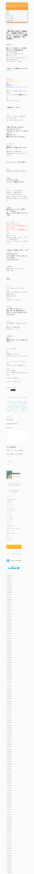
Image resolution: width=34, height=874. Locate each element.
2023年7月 (9, 655)
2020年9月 (9, 737)
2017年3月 (9, 838)
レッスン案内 (10, 518)
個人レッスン (10, 523)
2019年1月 (9, 785)
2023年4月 (9, 662)
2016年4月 (9, 865)
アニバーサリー (10, 504)
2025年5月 (9, 602)
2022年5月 (9, 689)
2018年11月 (9, 790)
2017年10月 (9, 821)
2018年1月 (9, 814)
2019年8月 (9, 768)
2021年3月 (9, 722)
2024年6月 (9, 628)
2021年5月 (9, 718)
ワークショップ (10, 521)
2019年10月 (9, 763)
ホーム (8, 11)
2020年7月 (9, 742)
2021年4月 (9, 720)
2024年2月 (9, 638)
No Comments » (23, 397)
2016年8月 (9, 855)
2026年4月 (9, 575)
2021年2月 (9, 725)
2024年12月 (9, 614)
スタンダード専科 (10, 509)
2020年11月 (9, 732)
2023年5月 (9, 660)
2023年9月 (9, 650)
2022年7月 (9, 684)
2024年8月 (9, 623)
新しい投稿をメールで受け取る (15, 454)
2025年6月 (9, 599)
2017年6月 (9, 831)
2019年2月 (9, 783)
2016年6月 (9, 860)
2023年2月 (9, 667)
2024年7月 (9, 626)
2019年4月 (9, 778)
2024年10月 (9, 619)
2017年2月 (9, 841)
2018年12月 (9, 788)
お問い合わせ (10, 20)
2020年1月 (9, 756)
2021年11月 (9, 703)
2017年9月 (9, 824)
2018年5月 (9, 804)
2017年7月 (9, 829)
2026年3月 (9, 578)
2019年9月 (9, 766)
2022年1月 (9, 698)
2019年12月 (9, 759)
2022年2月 (9, 696)
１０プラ (9, 540)
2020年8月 (9, 739)
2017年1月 (9, 843)
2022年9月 (9, 679)
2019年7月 (9, 771)
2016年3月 (9, 867)
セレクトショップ (10, 511)
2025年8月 (9, 594)
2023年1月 (9, 669)
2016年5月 (9, 862)
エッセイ (9, 506)
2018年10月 (9, 792)
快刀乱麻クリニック (11, 526)
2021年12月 (9, 701)
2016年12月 (9, 845)
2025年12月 (9, 585)
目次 (8, 13)
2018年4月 (9, 807)
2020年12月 (9, 730)
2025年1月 (9, 611)
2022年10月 (9, 677)
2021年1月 (9, 727)
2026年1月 (9, 582)
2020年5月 (9, 746)
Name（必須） (9, 419)
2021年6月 (9, 715)
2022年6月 (9, 686)
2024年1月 (9, 640)
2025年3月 (9, 606)
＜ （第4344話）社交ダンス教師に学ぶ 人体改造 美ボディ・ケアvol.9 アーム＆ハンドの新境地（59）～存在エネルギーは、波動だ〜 (17, 403)
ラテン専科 (9, 516)
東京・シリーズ (10, 531)
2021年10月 (9, 705)
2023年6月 (9, 657)
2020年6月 (9, 744)
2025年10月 (9, 590)
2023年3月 (9, 664)
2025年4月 (9, 604)
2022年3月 (9, 693)
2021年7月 (9, 713)
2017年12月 (9, 817)
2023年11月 (9, 645)
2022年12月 (9, 672)
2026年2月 (9, 580)
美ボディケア (9, 24)
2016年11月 (9, 848)
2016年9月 (9, 853)
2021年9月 (9, 708)
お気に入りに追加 (12, 387)
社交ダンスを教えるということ (13, 533)
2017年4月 (9, 836)
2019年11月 (9, 761)
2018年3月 (9, 809)
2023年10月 (9, 648)
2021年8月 (9, 710)
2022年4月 (9, 691)
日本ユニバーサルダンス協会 (13, 528)
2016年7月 (9, 858)
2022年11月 (9, 674)
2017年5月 (9, 833)
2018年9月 (9, 795)
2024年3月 (9, 635)
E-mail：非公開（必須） (12, 423)
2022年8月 (9, 681)
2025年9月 (9, 592)
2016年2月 (9, 870)
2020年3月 (9, 751)
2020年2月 (9, 754)
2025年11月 (9, 587)
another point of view (11, 499)
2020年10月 (9, 734)
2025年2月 (9, 609)
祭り (8, 535)
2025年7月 (9, 597)
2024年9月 (9, 621)
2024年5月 (9, 631)
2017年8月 (9, 826)
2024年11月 (9, 616)
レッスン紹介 (10, 18)
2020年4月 (9, 749)
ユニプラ (9, 514)
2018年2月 (9, 812)
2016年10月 (9, 850)
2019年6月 (9, 773)
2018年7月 (9, 800)
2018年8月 (9, 797)
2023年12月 (9, 643)
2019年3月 (9, 780)
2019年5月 (9, 775)
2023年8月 (9, 652)
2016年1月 (9, 872)
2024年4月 (9, 633)
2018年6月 (9, 802)
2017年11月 (9, 819)
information (9, 502)
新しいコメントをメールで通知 (15, 450)
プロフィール (10, 15)
